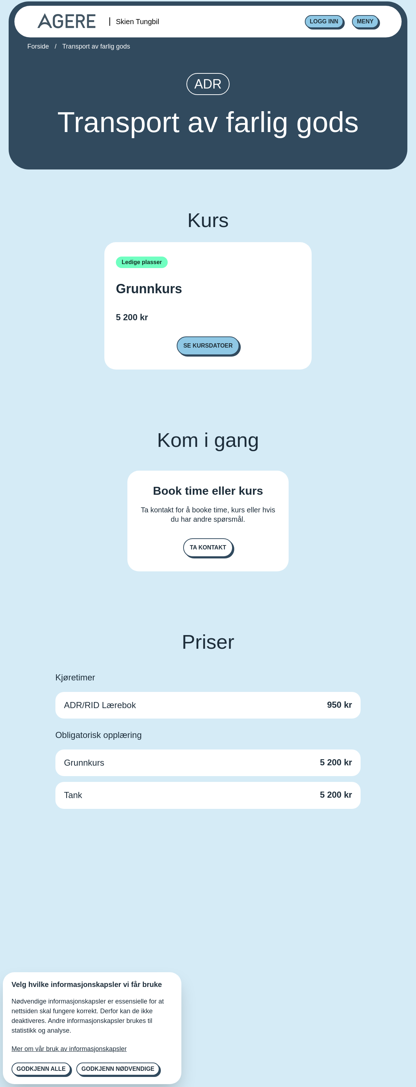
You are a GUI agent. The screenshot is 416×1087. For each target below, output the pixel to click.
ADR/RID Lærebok (100, 705)
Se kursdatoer (207, 346)
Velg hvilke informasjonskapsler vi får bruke (87, 984)
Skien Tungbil (137, 22)
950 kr (339, 705)
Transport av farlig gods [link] (96, 46)
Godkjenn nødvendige (117, 1069)
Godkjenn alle (41, 1069)
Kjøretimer (75, 677)
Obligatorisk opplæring (98, 735)
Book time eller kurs (208, 491)
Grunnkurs (149, 288)
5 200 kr (132, 317)
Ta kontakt (208, 547)
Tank (73, 795)
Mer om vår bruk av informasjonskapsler (69, 1048)
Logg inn (324, 21)
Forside (38, 46)
